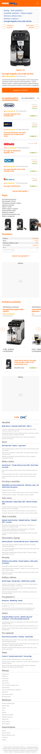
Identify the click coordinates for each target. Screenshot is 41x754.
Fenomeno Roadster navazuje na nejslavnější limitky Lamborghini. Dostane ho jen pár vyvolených (19, 507)
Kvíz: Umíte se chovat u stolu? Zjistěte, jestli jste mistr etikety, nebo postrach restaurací (20, 573)
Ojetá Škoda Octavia (7, 694)
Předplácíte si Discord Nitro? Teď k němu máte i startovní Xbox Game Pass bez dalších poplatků (20, 640)
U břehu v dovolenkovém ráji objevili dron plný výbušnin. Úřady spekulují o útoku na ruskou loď (19, 430)
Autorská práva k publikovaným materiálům (14, 749)
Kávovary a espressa (11, 19)
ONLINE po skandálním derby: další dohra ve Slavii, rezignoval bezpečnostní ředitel (19, 457)
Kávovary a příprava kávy (12, 16)
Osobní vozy (5, 678)
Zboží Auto (5, 692)
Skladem (34, 108)
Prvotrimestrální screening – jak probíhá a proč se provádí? (18, 495)
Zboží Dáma (5, 681)
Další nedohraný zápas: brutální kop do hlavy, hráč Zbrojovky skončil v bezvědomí (20, 449)
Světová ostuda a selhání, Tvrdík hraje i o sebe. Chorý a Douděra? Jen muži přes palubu (20, 662)
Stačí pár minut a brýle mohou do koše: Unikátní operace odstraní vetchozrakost (19, 629)
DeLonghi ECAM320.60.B (12, 186)
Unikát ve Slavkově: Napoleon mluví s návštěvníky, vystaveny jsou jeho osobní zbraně (19, 592)
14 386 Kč (33, 186)
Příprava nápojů (26, 13)
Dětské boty (5, 719)
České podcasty (6, 733)
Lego (3, 710)
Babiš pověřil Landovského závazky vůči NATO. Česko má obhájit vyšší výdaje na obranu (19, 553)
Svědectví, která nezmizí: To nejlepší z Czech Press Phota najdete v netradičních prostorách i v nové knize (20, 585)
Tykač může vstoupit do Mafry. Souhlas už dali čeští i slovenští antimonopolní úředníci (18, 545)
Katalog (6, 11)
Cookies (11, 752)
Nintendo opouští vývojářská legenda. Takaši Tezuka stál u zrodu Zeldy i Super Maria (19, 648)
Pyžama (4, 712)
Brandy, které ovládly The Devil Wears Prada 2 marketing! (17, 604)
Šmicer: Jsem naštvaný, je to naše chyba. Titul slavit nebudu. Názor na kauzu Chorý (20, 453)
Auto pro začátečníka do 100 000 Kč (11, 690)
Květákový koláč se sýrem (9, 490)
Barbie (4, 708)
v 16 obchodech (8, 351)
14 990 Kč (33, 153)
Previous (3, 329)
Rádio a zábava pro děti (8, 735)
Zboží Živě (4, 676)
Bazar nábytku (6, 724)
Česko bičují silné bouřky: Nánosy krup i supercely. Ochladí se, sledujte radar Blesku (19, 437)
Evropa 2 (4, 740)
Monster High (5, 706)
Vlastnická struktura (31, 752)
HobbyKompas (6, 687)
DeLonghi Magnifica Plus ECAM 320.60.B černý (14, 170)
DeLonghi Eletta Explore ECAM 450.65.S (13, 310)
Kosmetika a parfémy (7, 715)
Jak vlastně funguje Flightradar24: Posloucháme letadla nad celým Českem (19, 533)
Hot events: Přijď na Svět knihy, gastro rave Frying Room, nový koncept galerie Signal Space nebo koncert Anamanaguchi (18, 609)
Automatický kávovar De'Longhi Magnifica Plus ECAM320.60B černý (15, 134)
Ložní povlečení (6, 721)
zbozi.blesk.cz (6, 683)
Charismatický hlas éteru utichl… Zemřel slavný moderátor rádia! (19, 474)
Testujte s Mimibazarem (8, 703)
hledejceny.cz (5, 674)
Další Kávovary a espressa (11, 307)
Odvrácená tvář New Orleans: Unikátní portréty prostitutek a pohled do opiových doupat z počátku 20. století (20, 434)
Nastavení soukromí (19, 752)
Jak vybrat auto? (6, 696)
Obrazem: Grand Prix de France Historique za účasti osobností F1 (19, 511)
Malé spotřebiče (16, 11)
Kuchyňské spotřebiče (11, 13)
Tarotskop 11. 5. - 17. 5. (8, 606)
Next (38, 329)
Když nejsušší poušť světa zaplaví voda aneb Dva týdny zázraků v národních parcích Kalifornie (19, 588)
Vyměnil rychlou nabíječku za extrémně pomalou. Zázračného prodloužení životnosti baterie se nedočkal (18, 530)
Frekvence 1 (5, 737)
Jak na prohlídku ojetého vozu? (10, 685)
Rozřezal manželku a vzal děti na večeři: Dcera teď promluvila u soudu (19, 477)
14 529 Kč (33, 171)
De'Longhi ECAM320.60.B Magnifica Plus (12, 152)
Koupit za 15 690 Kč (20, 90)
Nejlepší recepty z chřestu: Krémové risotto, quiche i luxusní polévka (20, 492)
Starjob (4, 731)
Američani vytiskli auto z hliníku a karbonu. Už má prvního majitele (20, 513)
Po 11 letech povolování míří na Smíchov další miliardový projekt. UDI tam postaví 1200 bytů (20, 549)
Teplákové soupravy (7, 717)
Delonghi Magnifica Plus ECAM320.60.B (12, 115)
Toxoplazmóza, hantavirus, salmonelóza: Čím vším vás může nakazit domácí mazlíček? (20, 622)
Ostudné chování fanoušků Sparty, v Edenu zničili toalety (17, 659)
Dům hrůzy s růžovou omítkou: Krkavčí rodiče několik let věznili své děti (20, 471)
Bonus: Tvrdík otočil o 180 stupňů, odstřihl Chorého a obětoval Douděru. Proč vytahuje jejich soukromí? (18, 666)
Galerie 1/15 (20, 70)
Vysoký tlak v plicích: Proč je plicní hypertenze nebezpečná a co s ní (20, 626)
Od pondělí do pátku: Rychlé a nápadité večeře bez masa (17, 566)
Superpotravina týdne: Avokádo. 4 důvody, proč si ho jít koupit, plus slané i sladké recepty (20, 569)
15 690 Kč (33, 116)
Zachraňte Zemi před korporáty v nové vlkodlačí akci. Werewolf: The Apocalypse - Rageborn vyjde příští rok (20, 644)
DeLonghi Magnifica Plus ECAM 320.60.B (17, 73)
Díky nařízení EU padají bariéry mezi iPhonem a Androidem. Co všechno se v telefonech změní (19, 526)
